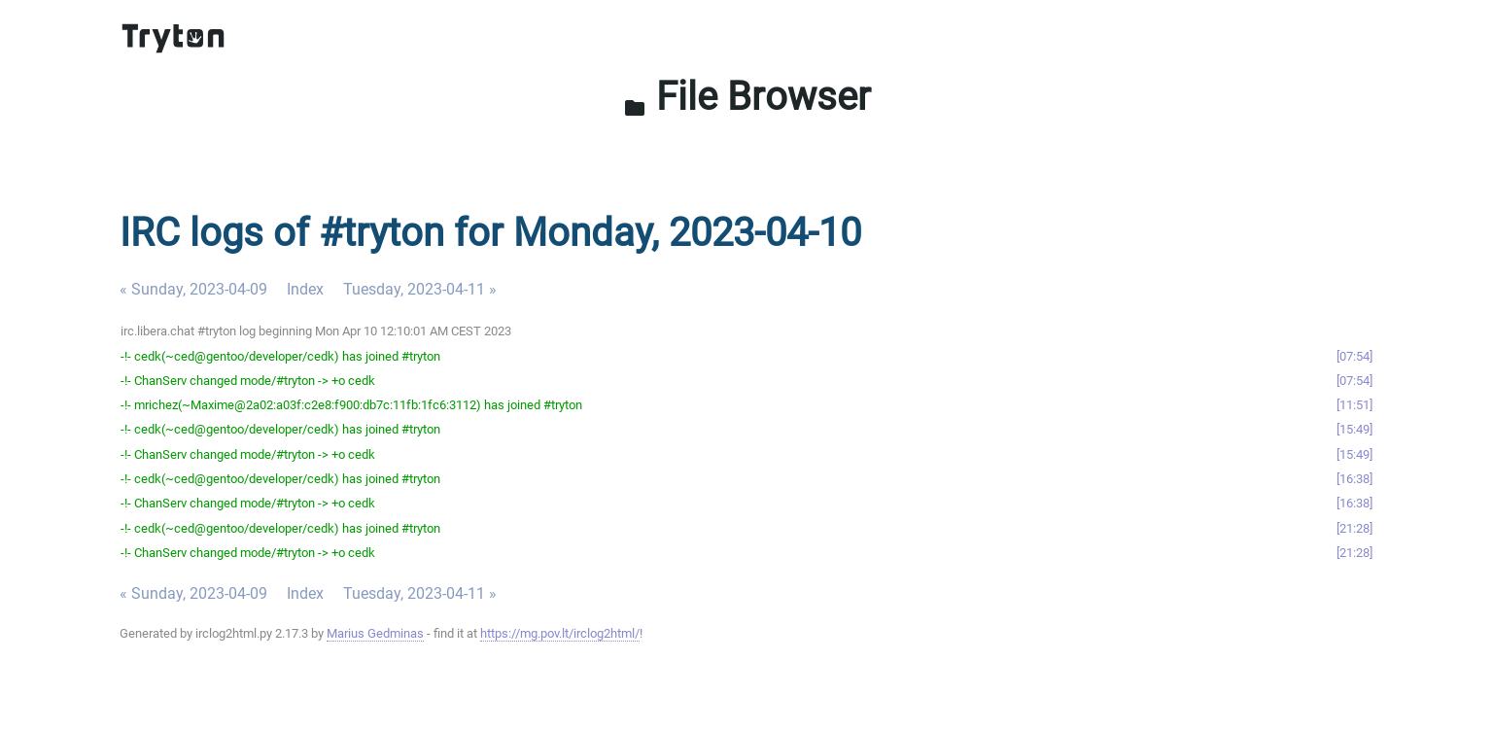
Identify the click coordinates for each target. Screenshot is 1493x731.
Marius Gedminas (375, 633)
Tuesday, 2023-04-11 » (420, 289)
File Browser (747, 97)
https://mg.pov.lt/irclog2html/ (560, 633)
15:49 (1354, 429)
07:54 (1354, 356)
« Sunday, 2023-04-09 (193, 289)
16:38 (1354, 478)
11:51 (1354, 405)
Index (305, 289)
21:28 (1354, 528)
